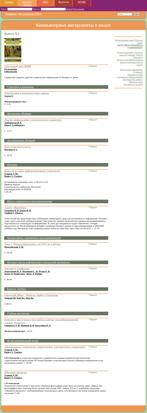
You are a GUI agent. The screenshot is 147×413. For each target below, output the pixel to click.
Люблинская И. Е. (13, 123)
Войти (69, 9)
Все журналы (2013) (30, 14)
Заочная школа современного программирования (34, 237)
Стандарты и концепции (20, 86)
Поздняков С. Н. (30, 271)
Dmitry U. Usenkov (13, 176)
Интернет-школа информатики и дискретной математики (38, 262)
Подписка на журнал (133, 84)
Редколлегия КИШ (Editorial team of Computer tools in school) (130, 62)
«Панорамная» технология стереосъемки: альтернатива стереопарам (44, 347)
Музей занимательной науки (22, 340)
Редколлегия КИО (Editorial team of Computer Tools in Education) (130, 55)
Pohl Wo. (21, 298)
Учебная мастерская (18, 313)
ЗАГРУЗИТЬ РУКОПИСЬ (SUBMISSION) (130, 46)
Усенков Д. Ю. (11, 174)
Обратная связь (136, 82)
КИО (45, 2)
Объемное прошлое (15, 372)
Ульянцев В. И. (11, 210)
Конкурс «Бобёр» (27, 3)
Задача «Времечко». (16, 207)
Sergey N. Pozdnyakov (15, 274)
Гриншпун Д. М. (12, 325)
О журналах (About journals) (130, 77)
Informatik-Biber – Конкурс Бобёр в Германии (31, 295)
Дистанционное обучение (21, 140)
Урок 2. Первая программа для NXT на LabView (32, 244)
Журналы (10, 14)
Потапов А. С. (11, 149)
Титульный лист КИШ (17, 66)
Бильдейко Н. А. (43, 325)
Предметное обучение (19, 113)
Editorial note (10, 71)
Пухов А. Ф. (44, 271)
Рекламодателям (135, 74)
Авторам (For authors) (133, 79)
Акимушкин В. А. (13, 271)
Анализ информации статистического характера (32, 120)
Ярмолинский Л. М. (14, 247)
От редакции (10, 69)
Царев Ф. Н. (25, 210)
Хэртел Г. (8, 96)
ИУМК (82, 2)
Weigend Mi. (10, 298)
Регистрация (78, 9)
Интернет (12, 164)
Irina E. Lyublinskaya (14, 125)
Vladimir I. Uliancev (13, 213)
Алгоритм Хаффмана (16, 268)
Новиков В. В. (27, 325)
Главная (9, 2)
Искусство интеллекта (17, 146)
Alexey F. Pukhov (34, 274)
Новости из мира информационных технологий (32, 171)
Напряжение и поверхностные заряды (26, 93)
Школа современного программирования (29, 201)
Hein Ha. (30, 298)
